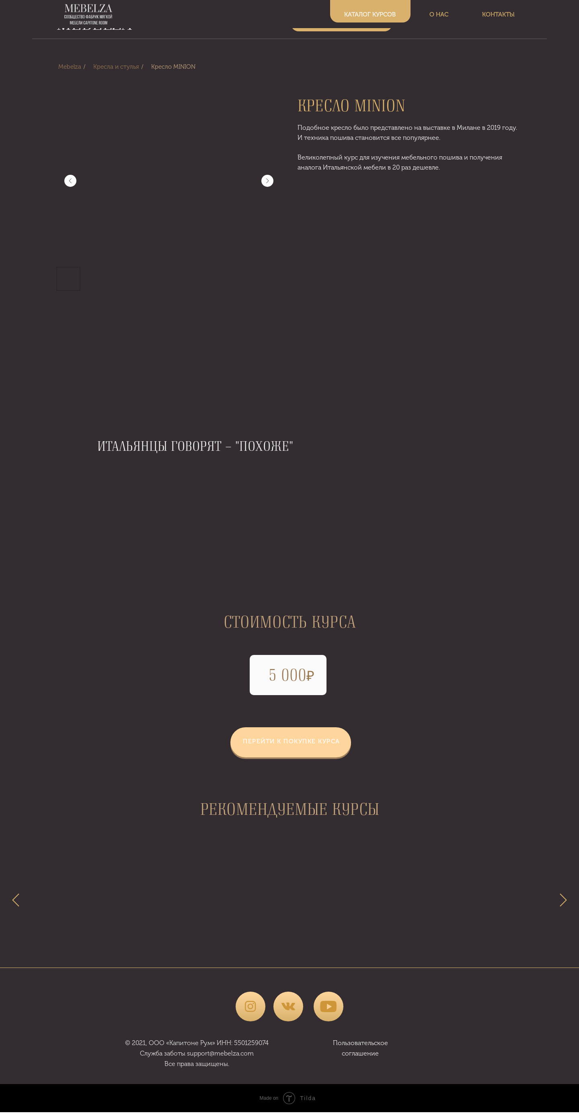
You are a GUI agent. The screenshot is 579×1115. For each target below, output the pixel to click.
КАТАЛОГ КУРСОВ (342, 21)
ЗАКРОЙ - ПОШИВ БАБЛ (129, 950)
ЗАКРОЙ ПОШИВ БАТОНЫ (450, 950)
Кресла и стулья (116, 66)
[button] (290, 742)
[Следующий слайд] (267, 181)
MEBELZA (94, 22)
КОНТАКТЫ (498, 21)
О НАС (434, 21)
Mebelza (69, 66)
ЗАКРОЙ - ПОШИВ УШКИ (290, 950)
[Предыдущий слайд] (70, 181)
